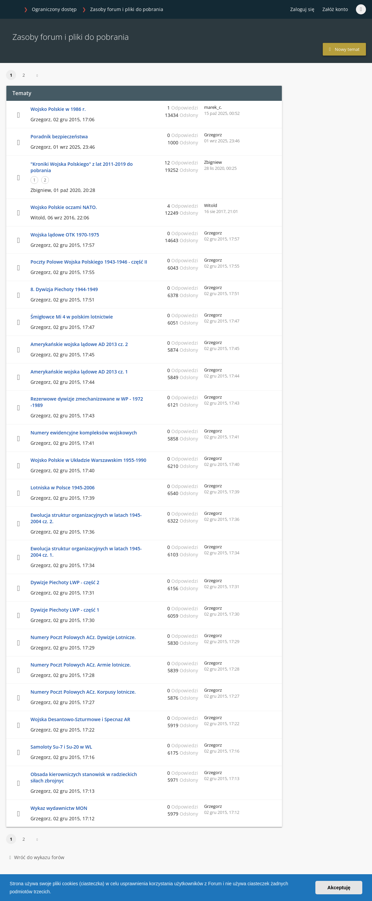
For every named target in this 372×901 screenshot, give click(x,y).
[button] (53, 892)
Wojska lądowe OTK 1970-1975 (64, 234)
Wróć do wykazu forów (36, 857)
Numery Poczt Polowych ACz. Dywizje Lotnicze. (83, 637)
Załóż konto (335, 9)
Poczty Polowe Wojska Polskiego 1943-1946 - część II (88, 262)
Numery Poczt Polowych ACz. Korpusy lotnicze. (83, 692)
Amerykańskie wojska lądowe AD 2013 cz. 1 (79, 371)
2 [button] (23, 75)
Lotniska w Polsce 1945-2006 (62, 487)
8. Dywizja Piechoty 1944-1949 (64, 289)
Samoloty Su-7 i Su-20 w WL (61, 747)
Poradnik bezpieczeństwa (59, 136)
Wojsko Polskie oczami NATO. (63, 207)
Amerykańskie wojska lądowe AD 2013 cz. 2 (79, 344)
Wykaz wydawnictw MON (58, 808)
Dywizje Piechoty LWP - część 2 (64, 582)
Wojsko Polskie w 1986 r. (58, 109)
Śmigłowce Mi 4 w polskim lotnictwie (71, 317)
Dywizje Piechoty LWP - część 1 (64, 610)
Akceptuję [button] (339, 887)
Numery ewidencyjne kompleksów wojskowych (83, 432)
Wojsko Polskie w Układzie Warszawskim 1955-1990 (88, 460)
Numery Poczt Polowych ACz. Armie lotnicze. (80, 665)
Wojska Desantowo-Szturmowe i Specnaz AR (80, 719)
